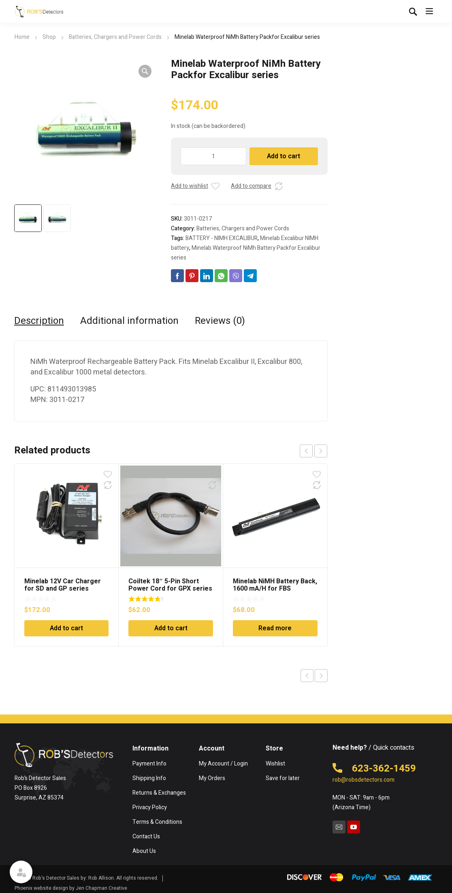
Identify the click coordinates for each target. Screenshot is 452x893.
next (320, 450)
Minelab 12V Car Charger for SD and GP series (62, 584)
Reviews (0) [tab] (220, 321)
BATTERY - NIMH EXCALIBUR (221, 238)
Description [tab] (39, 321)
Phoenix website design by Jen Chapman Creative (71, 888)
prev (306, 450)
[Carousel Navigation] (313, 450)
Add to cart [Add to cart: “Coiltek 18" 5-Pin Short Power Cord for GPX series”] (171, 628)
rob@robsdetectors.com (363, 780)
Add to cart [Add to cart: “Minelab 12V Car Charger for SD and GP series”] (66, 628)
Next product (321, 675)
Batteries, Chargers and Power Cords (115, 37)
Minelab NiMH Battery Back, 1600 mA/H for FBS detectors (275, 588)
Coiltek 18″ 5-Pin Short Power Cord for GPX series (170, 584)
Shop (49, 37)
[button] (145, 71)
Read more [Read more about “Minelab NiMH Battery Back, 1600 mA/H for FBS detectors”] (275, 628)
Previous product (307, 675)
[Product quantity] (213, 156)
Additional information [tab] (129, 321)
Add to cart (283, 156)
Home (22, 37)
